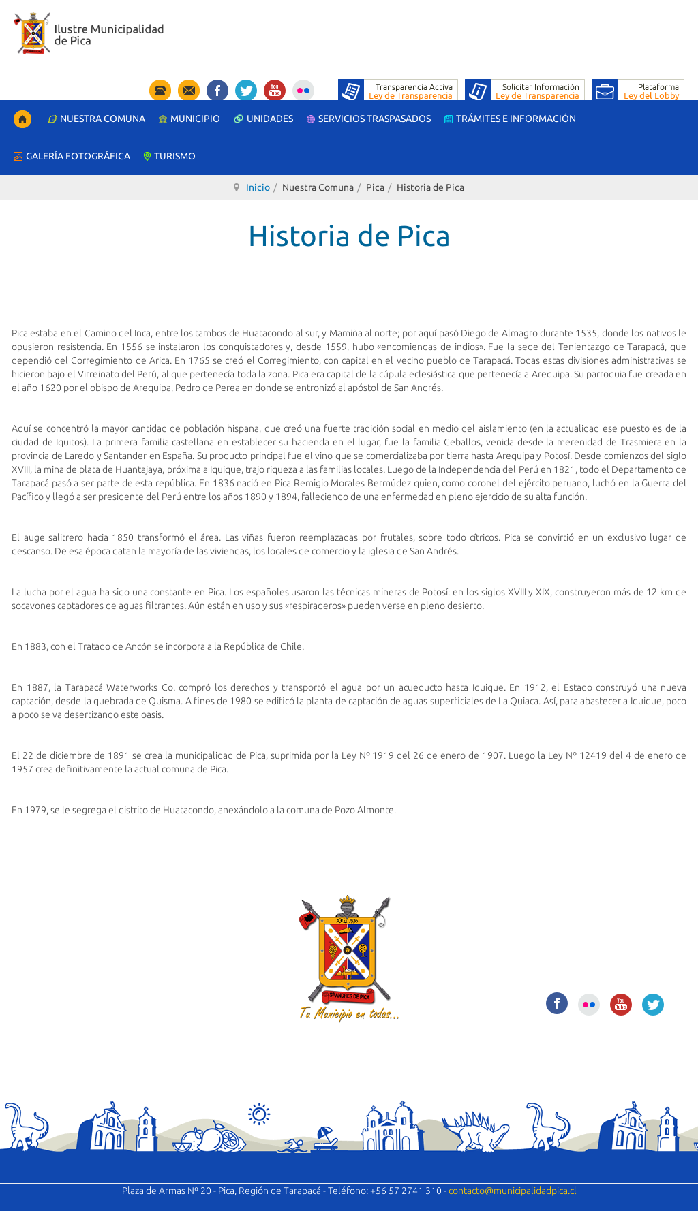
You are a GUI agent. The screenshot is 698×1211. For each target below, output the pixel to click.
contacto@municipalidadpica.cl (513, 1190)
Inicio (258, 187)
